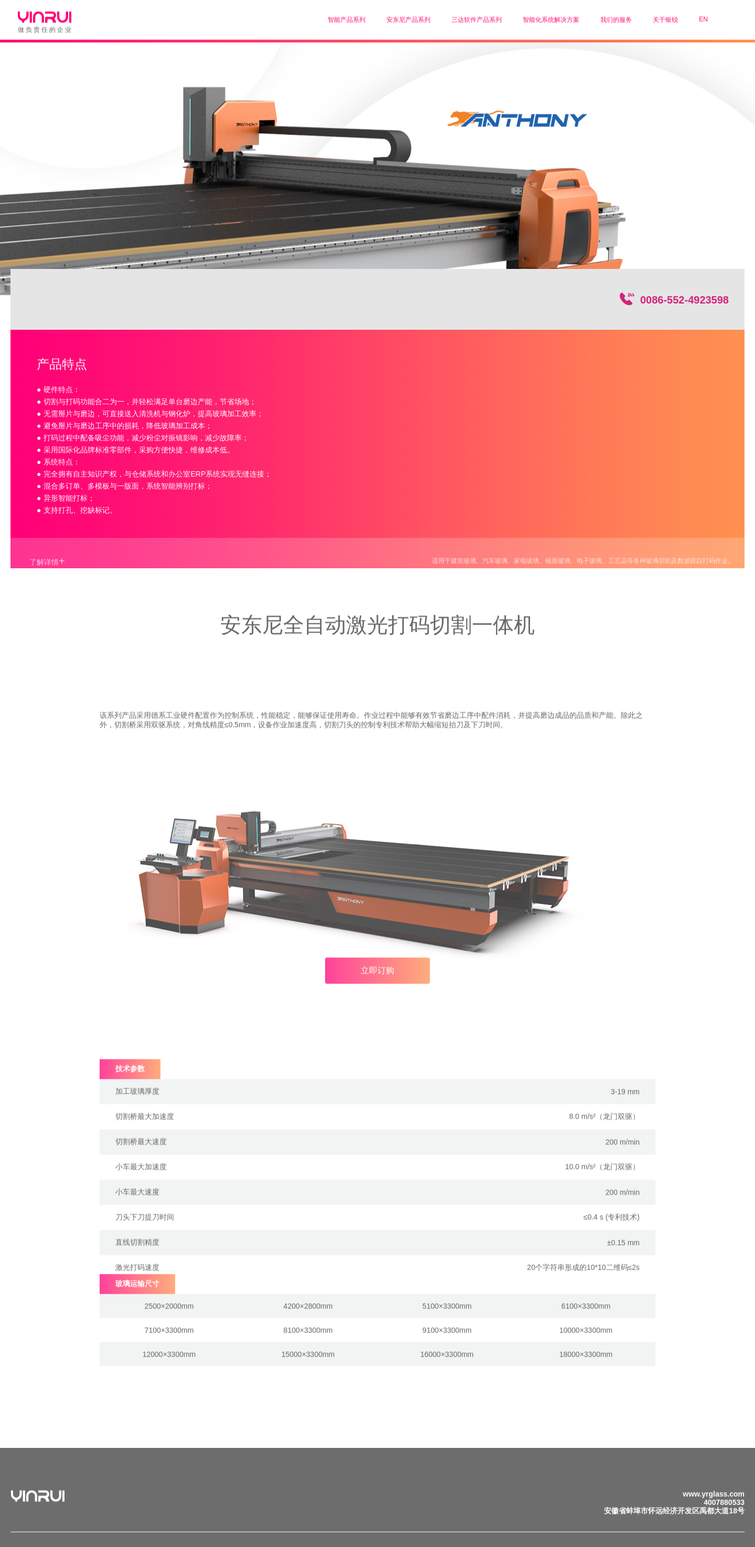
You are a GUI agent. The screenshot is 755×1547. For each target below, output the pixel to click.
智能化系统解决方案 (551, 17)
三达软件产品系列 (476, 17)
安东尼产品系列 (408, 17)
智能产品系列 (346, 17)
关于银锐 (665, 17)
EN (703, 17)
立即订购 (377, 977)
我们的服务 (616, 17)
